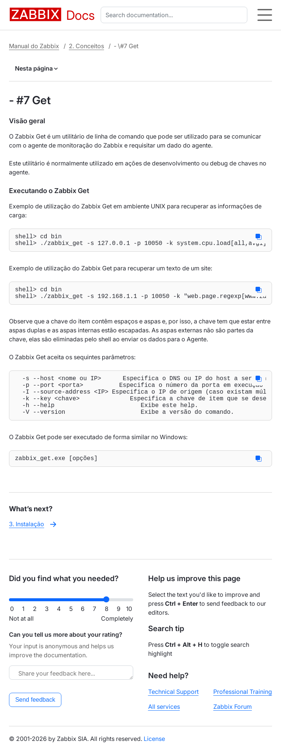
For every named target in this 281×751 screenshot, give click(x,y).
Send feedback (35, 699)
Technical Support (173, 691)
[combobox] (175, 15)
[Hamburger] (264, 15)
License (154, 738)
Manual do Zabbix (34, 46)
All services (164, 706)
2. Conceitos (86, 46)
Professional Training (242, 691)
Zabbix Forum (232, 706)
